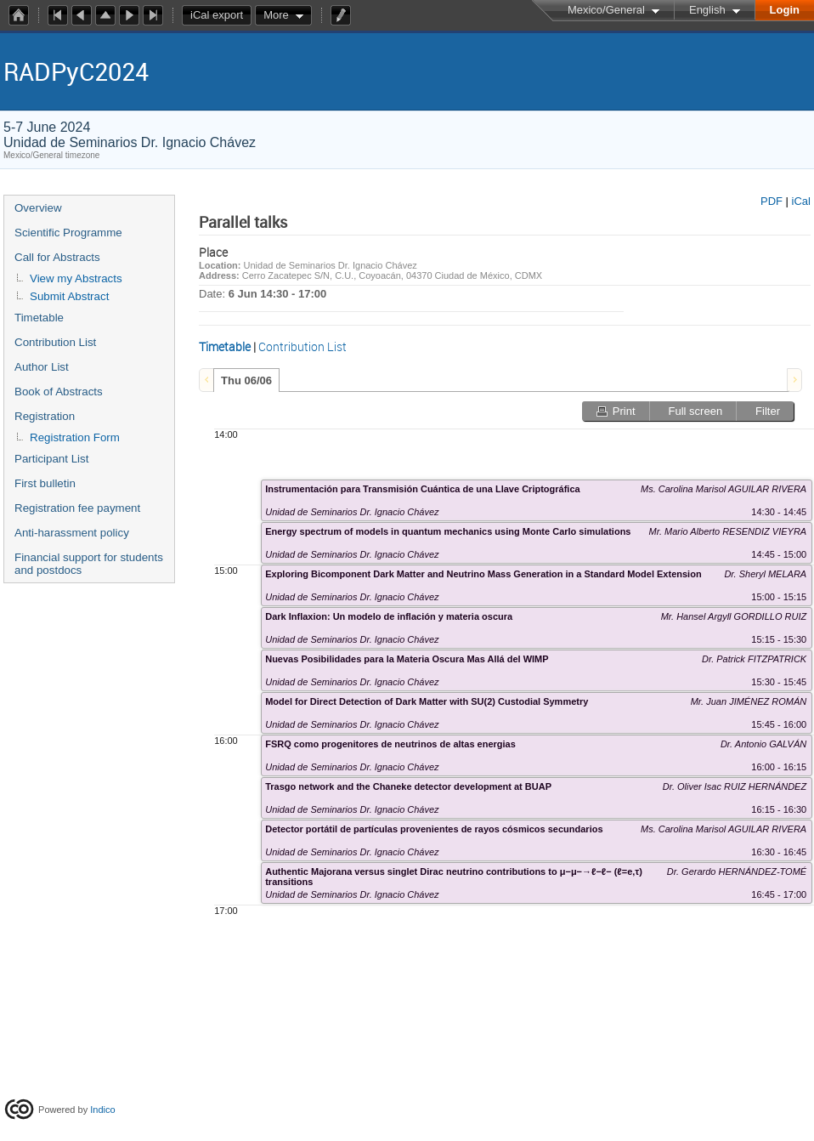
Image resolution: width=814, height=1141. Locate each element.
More (276, 15)
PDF (771, 201)
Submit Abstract (69, 296)
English (707, 9)
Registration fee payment (77, 508)
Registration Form (75, 437)
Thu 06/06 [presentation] (246, 380)
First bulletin (45, 483)
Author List (41, 366)
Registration (44, 416)
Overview (38, 208)
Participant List (51, 458)
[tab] (246, 380)
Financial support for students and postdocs (88, 563)
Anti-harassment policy (71, 532)
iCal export (221, 15)
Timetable (39, 317)
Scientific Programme (68, 232)
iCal (801, 201)
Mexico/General (606, 9)
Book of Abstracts (58, 391)
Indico (102, 1109)
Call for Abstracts (57, 257)
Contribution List (55, 342)
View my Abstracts (76, 278)
